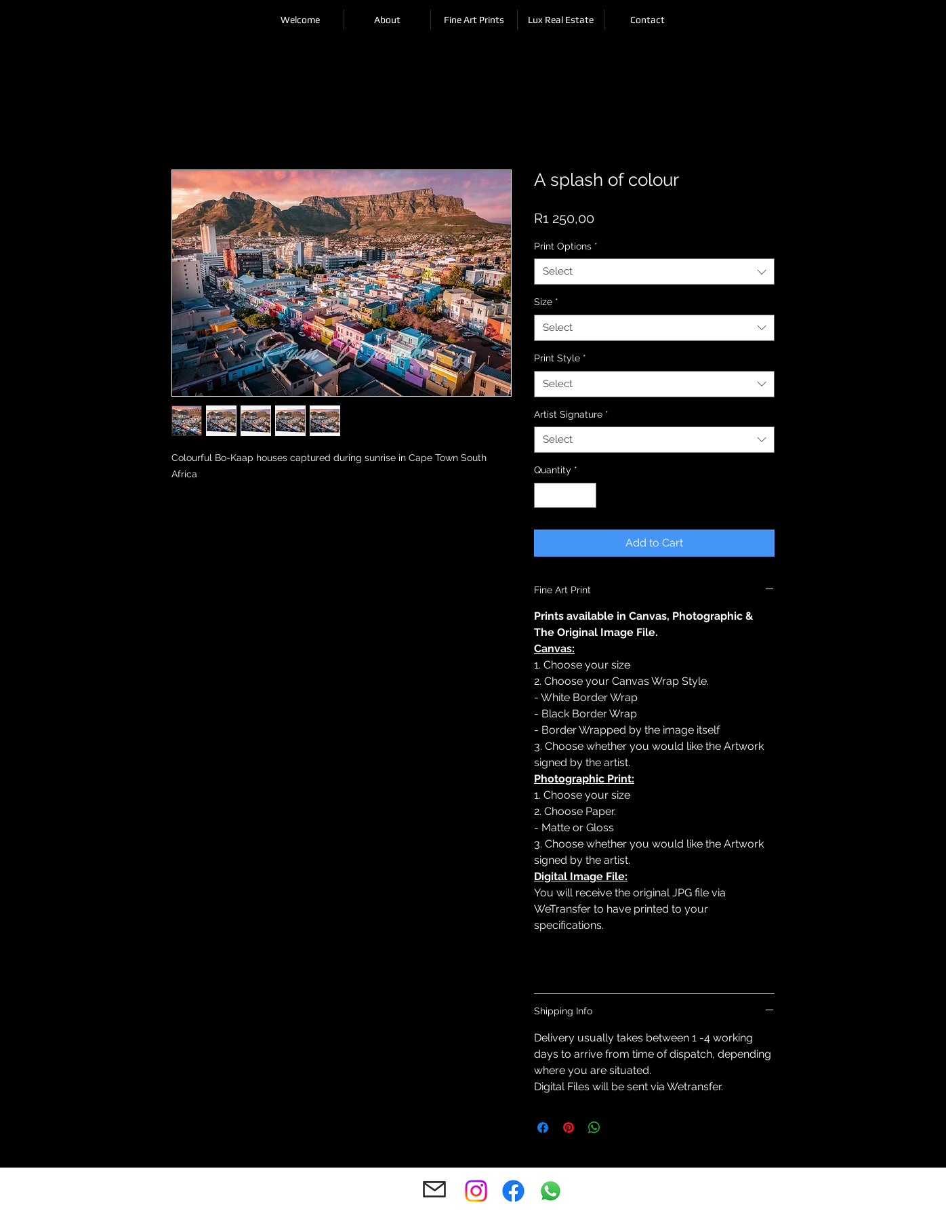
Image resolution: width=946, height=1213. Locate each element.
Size (546, 301)
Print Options (566, 246)
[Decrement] (544, 495)
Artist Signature (571, 414)
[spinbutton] (565, 495)
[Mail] (434, 1190)
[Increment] (585, 495)
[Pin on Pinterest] (568, 1127)
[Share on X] (620, 1127)
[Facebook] (513, 1191)
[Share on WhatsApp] (594, 1127)
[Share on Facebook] (543, 1127)
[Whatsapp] (550, 1191)
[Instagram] (476, 1191)
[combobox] (654, 271)
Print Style (560, 358)
